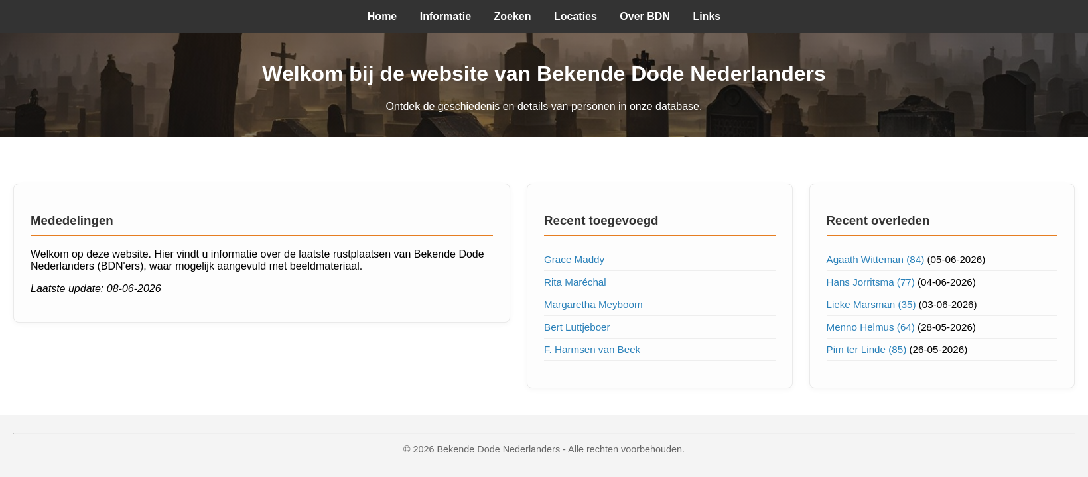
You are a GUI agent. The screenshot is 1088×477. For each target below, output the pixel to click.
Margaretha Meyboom (593, 304)
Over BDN (645, 16)
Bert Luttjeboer (577, 327)
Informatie (445, 16)
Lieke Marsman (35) (871, 304)
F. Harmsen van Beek (592, 349)
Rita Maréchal (575, 282)
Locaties (575, 16)
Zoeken (512, 16)
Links (706, 16)
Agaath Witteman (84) (876, 259)
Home (382, 16)
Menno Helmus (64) (871, 327)
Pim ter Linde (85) (867, 349)
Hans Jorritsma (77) (871, 282)
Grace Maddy (574, 259)
